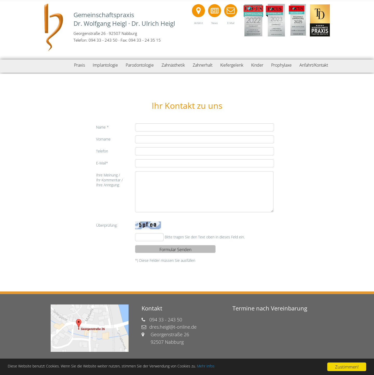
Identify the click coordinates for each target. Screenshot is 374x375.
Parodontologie (140, 65)
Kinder (257, 65)
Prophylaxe (281, 65)
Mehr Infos (244, 367)
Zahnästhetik (173, 65)
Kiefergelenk (231, 65)
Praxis (79, 65)
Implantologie (105, 65)
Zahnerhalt (202, 65)
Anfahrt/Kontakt (313, 65)
